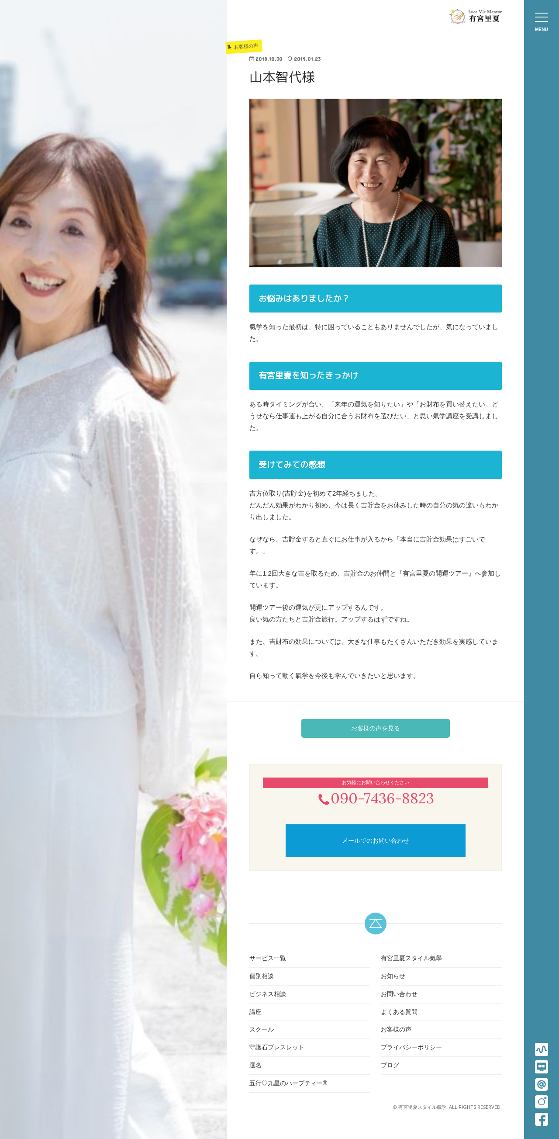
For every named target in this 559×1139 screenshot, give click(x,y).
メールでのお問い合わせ (375, 841)
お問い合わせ (399, 994)
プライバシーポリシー (411, 1048)
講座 (255, 1012)
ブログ (390, 1066)
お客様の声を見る (375, 728)
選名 (255, 1066)
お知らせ (393, 976)
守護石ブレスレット (276, 1048)
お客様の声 (396, 1030)
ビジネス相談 (267, 994)
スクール (261, 1030)
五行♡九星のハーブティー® (288, 1083)
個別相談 (261, 976)
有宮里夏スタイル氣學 (411, 958)
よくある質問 (399, 1012)
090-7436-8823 (375, 798)
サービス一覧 (267, 958)
